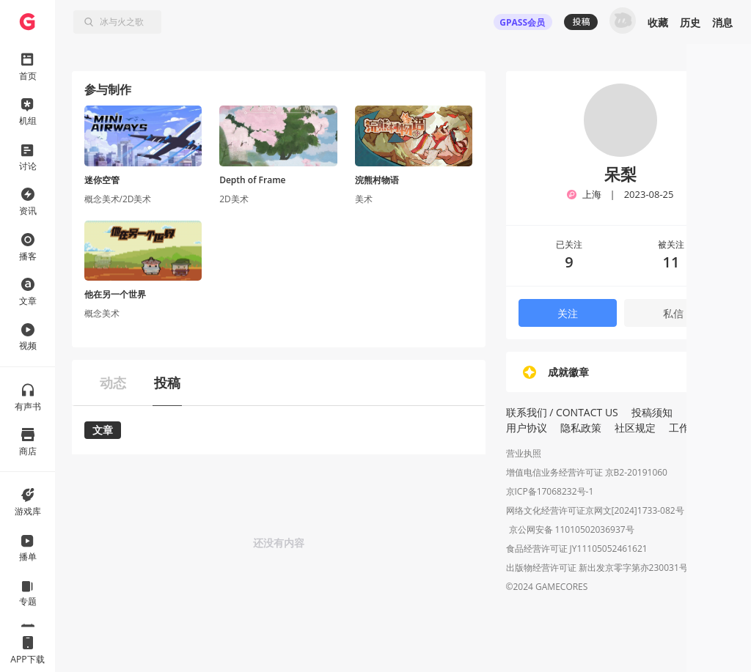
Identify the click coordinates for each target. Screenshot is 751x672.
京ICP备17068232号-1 (550, 491)
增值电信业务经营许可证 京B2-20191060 (586, 472)
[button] (716, 573)
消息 (722, 22)
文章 (102, 430)
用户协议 (526, 428)
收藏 (658, 22)
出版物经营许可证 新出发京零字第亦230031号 (597, 569)
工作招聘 (689, 428)
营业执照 (523, 453)
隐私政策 (580, 428)
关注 (567, 313)
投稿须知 (652, 412)
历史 (690, 22)
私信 (673, 313)
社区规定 (635, 428)
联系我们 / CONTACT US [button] (562, 412)
